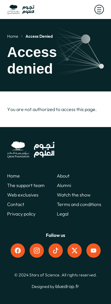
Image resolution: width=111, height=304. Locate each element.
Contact (15, 204)
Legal (62, 214)
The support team (26, 185)
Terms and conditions (79, 204)
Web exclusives (22, 195)
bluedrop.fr (67, 286)
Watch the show (74, 195)
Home (12, 36)
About (63, 176)
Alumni (64, 185)
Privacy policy (21, 214)
